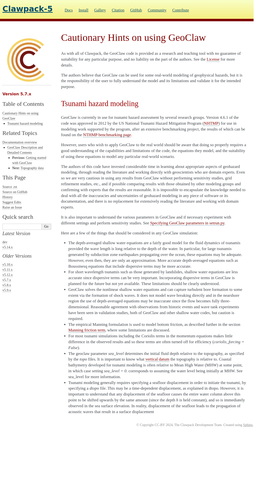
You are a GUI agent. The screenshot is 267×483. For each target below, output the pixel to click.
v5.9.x (6, 290)
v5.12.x (7, 275)
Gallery (100, 10)
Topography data (32, 168)
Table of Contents (23, 104)
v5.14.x (7, 247)
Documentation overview (19, 142)
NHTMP (211, 123)
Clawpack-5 (27, 8)
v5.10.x (7, 264)
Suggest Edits (11, 202)
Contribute (180, 10)
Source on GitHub (14, 192)
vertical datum (157, 359)
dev (4, 242)
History (7, 197)
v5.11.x (7, 270)
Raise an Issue (12, 207)
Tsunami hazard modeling (25, 123)
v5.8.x (6, 285)
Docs (69, 10)
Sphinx (248, 425)
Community (157, 10)
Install (83, 10)
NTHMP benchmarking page (107, 134)
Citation (118, 10)
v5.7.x (6, 280)
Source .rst (9, 187)
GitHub (136, 10)
